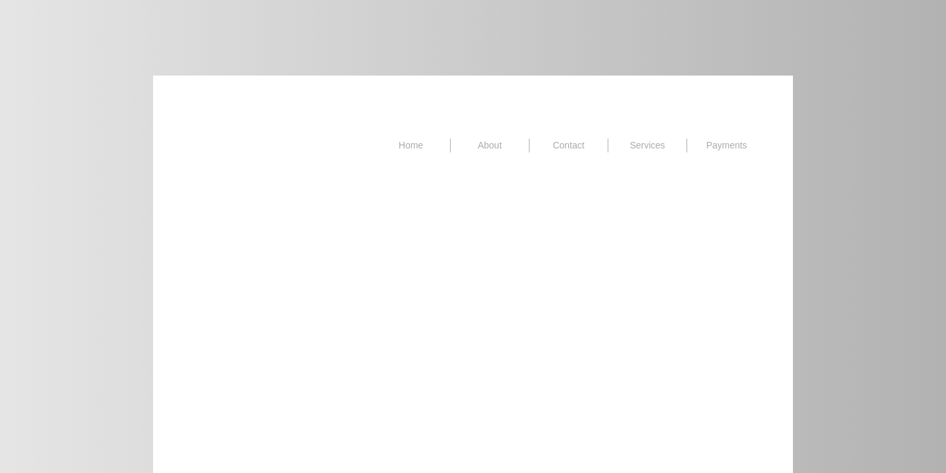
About (490, 145)
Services (647, 145)
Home (411, 145)
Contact (568, 145)
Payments (726, 145)
